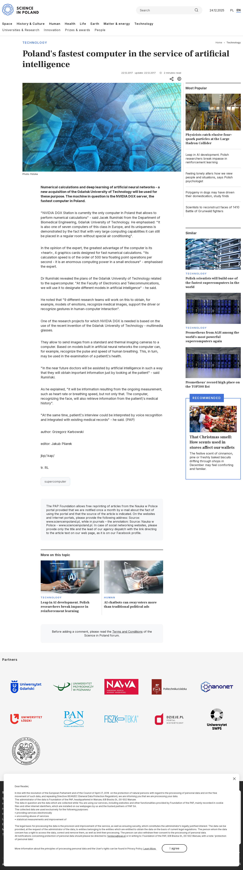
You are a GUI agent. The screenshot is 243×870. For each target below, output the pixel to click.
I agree (174, 848)
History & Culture (31, 24)
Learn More (149, 848)
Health (70, 24)
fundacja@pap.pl (116, 836)
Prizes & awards (77, 30)
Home (219, 42)
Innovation (52, 30)
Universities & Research (20, 30)
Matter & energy (117, 24)
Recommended (207, 398)
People (100, 30)
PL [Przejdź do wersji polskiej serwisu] (232, 10)
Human (54, 24)
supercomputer (55, 481)
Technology (143, 24)
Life (83, 24)
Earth (95, 24)
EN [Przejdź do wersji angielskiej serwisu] (239, 10)
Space (7, 24)
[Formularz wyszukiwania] (169, 10)
